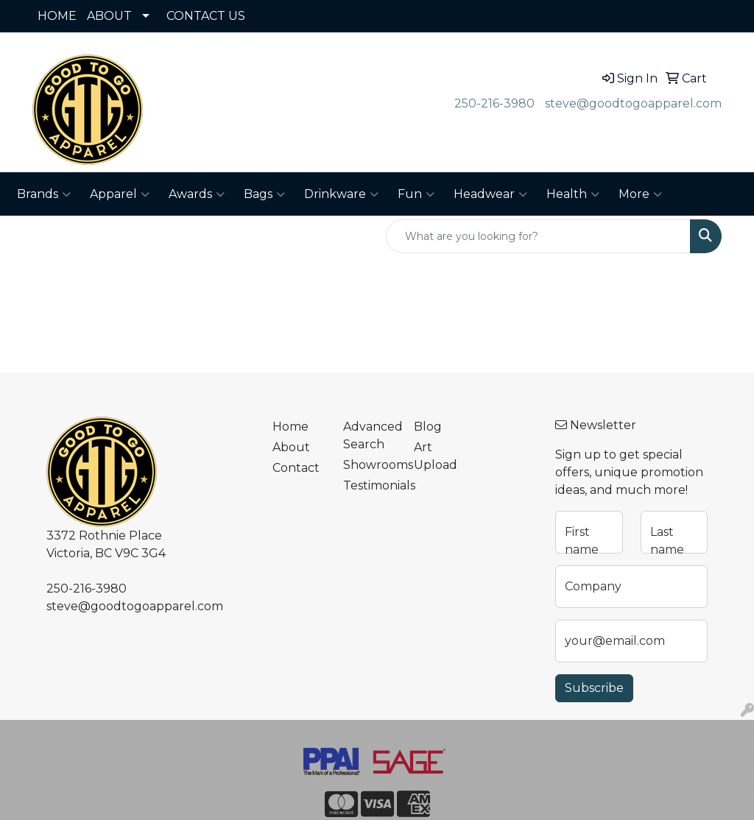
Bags (264, 194)
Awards (197, 194)
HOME (57, 16)
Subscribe (594, 688)
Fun (416, 194)
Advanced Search (369, 435)
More (640, 194)
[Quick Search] (538, 236)
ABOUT (109, 16)
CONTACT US (205, 16)
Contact (296, 468)
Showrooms (369, 465)
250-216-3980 (494, 103)
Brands (44, 194)
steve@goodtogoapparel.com (633, 103)
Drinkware (341, 194)
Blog (428, 427)
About (291, 447)
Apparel (119, 194)
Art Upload (435, 456)
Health (572, 194)
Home (290, 427)
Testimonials (369, 485)
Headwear (490, 194)
